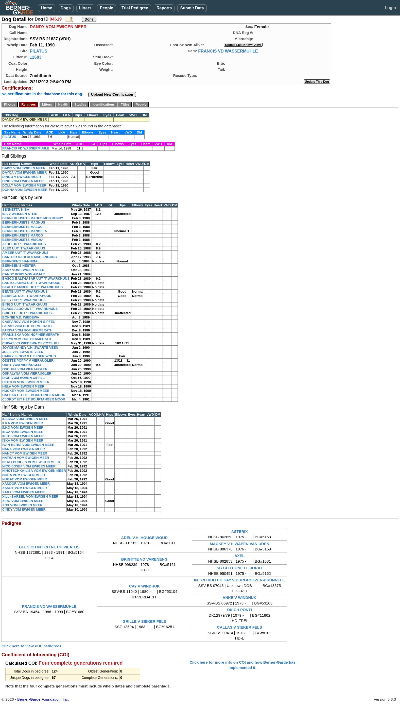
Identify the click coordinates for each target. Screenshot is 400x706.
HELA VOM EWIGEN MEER (23, 386)
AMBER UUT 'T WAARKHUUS (25, 253)
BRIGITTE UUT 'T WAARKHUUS (27, 313)
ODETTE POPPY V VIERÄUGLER (28, 360)
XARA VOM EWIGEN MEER (23, 492)
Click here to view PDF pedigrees (31, 646)
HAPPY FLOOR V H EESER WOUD (29, 356)
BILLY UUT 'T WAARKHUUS (24, 300)
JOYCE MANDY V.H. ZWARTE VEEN (30, 347)
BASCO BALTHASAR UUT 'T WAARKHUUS (35, 278)
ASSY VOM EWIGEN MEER (23, 270)
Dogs (66, 8)
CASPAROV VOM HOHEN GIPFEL (28, 322)
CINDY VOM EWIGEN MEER (24, 509)
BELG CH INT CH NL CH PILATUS (49, 547)
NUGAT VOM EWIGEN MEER (24, 479)
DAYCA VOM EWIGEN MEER (24, 172)
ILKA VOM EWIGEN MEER (22, 423)
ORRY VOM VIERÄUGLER (22, 365)
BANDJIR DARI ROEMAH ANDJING (29, 257)
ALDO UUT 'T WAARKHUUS (24, 244)
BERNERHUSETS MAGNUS (23, 222)
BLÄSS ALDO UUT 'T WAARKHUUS (30, 309)
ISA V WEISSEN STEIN (20, 214)
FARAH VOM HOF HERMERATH (27, 326)
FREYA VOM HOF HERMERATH (26, 339)
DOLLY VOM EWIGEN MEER (24, 185)
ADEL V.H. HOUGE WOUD (144, 537)
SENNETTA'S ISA (15, 209)
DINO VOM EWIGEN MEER (23, 181)
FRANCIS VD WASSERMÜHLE (228, 51)
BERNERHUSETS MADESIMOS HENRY (32, 218)
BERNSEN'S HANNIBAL (21, 261)
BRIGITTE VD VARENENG (144, 559)
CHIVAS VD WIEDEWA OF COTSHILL (31, 343)
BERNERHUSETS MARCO (22, 235)
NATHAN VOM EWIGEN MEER (25, 458)
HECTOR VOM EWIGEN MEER (25, 382)
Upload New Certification (112, 94)
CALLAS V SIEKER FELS (239, 627)
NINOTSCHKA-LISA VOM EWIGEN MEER (34, 471)
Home (46, 8)
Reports (164, 8)
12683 (35, 57)
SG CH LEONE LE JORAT (240, 568)
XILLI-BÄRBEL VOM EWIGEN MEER (30, 496)
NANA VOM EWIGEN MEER (23, 449)
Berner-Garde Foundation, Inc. (43, 699)
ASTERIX (239, 531)
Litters (85, 8)
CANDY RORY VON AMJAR (23, 274)
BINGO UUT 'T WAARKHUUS (24, 304)
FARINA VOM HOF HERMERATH (27, 330)
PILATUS (38, 51)
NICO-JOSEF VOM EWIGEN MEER (29, 466)
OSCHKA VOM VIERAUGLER (24, 369)
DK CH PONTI (239, 610)
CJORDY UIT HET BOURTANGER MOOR (33, 399)
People (106, 8)
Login (390, 8)
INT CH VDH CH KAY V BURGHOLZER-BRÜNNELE (239, 580)
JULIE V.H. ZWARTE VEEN (22, 352)
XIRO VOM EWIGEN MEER (23, 501)
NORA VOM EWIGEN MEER (23, 475)
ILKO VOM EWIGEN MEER (22, 427)
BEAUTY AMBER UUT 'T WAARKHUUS (32, 287)
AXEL (239, 555)
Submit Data (192, 8)
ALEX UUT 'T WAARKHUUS (23, 248)
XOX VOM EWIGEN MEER (22, 505)
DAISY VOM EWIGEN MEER (23, 168)
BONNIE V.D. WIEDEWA (20, 317)
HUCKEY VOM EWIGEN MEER (25, 391)
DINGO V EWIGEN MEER (21, 177)
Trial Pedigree (134, 8)
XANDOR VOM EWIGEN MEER (26, 483)
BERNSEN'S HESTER (19, 265)
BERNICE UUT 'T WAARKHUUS (26, 296)
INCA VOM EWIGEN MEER (22, 432)
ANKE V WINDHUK (239, 597)
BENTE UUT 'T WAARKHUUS (25, 291)
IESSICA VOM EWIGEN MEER (25, 419)
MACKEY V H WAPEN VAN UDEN (239, 544)
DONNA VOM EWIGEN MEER (24, 190)
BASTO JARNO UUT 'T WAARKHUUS (31, 283)
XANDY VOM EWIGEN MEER (24, 488)
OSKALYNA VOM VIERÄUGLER (26, 373)
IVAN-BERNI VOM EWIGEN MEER (28, 445)
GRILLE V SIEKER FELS (144, 621)
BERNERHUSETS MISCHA (23, 240)
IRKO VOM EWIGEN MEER (23, 436)
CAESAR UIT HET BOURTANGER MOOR (33, 395)
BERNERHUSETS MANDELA (24, 231)
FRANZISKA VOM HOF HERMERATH (30, 335)
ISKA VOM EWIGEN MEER (22, 440)
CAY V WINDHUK (144, 586)
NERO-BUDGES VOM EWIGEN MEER (31, 462)
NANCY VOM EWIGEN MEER (24, 453)
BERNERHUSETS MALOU (22, 227)
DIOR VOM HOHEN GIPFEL (23, 378)
